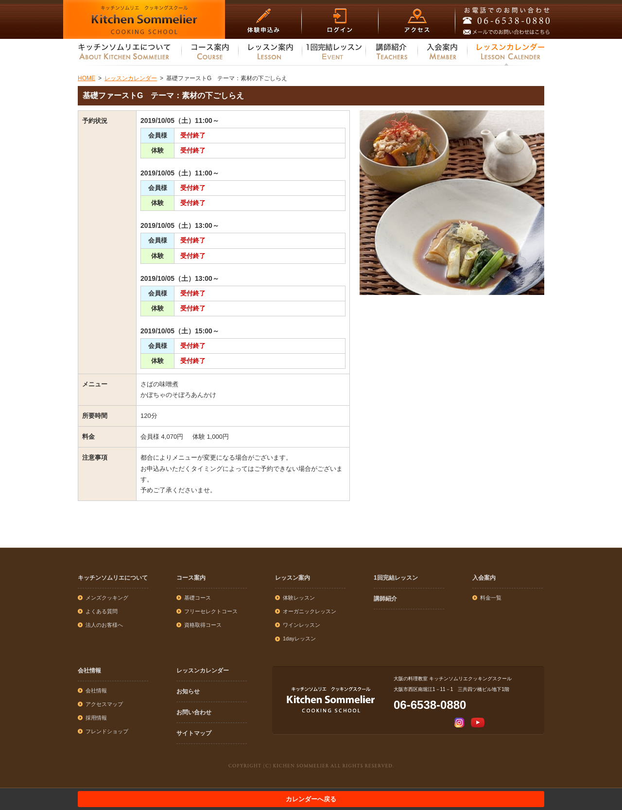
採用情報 (96, 718)
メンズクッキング (107, 598)
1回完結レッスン (396, 577)
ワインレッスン (301, 625)
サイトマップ (193, 733)
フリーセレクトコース (211, 611)
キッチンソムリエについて (113, 577)
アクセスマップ (104, 704)
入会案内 (484, 577)
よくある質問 (102, 611)
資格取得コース (203, 625)
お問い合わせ (193, 712)
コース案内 (191, 577)
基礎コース (197, 598)
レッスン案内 (292, 577)
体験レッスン (299, 598)
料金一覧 (490, 598)
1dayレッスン (299, 638)
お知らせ (188, 691)
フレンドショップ (107, 731)
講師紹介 (385, 598)
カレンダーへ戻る (311, 799)
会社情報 (89, 670)
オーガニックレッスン (309, 611)
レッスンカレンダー (202, 670)
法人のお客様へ (104, 625)
